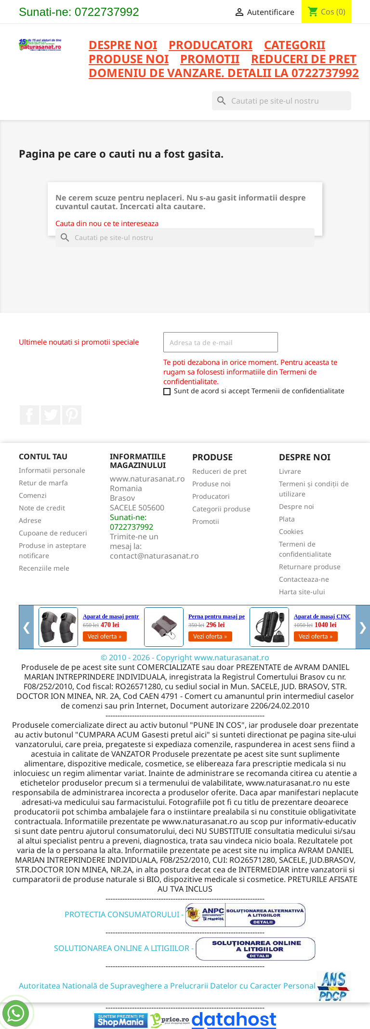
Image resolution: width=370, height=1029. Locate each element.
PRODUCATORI (210, 46)
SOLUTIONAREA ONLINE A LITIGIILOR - (185, 948)
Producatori (211, 496)
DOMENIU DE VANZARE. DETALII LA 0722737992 (224, 73)
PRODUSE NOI (129, 60)
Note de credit (42, 507)
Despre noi (123, 46)
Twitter (50, 415)
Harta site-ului (302, 591)
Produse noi (211, 483)
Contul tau (43, 456)
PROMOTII (209, 60)
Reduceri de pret (219, 471)
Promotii (205, 521)
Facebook (29, 415)
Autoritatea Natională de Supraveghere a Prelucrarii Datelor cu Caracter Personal (185, 985)
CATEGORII (294, 46)
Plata (287, 518)
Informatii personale (52, 470)
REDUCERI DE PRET (304, 60)
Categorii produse (221, 508)
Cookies (291, 531)
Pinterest (71, 415)
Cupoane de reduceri (53, 532)
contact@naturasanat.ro (154, 555)
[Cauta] (281, 100)
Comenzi (33, 495)
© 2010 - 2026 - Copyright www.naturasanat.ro (185, 657)
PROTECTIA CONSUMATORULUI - (185, 914)
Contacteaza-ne (304, 579)
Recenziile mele (44, 568)
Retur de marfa (43, 482)
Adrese (30, 520)
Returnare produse (310, 566)
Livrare (290, 471)
